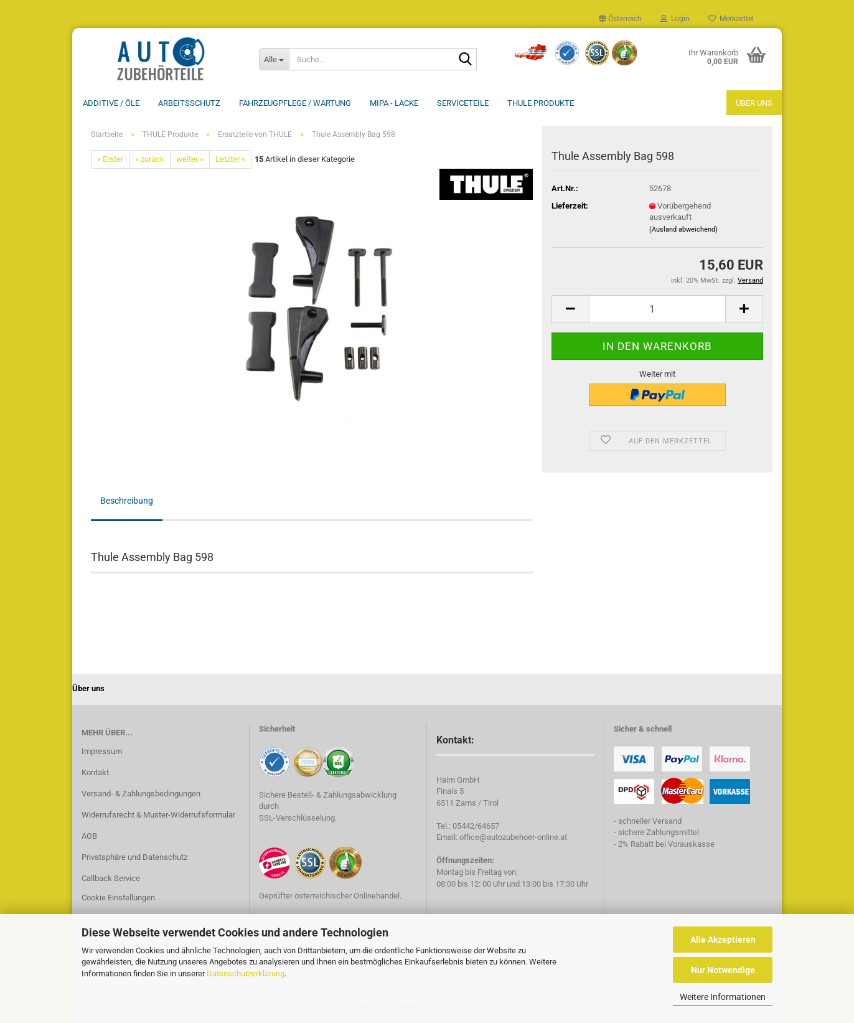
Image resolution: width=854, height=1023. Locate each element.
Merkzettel (731, 18)
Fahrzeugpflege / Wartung (295, 103)
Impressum (102, 751)
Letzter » (230, 159)
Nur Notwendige (723, 970)
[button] (620, 18)
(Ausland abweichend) (683, 229)
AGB (89, 836)
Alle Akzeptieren (723, 940)
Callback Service (111, 878)
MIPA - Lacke (394, 103)
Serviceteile (463, 103)
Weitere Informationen (723, 997)
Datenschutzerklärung (245, 973)
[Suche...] (274, 59)
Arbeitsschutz (189, 103)
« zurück (149, 159)
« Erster (110, 159)
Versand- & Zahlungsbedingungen (141, 793)
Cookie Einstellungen (118, 897)
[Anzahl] (657, 309)
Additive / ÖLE (111, 103)
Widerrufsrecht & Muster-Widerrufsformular (158, 814)
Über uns (754, 103)
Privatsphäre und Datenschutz (134, 857)
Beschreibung (126, 501)
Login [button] (675, 18)
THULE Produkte (540, 103)
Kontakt (95, 772)
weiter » (190, 159)
